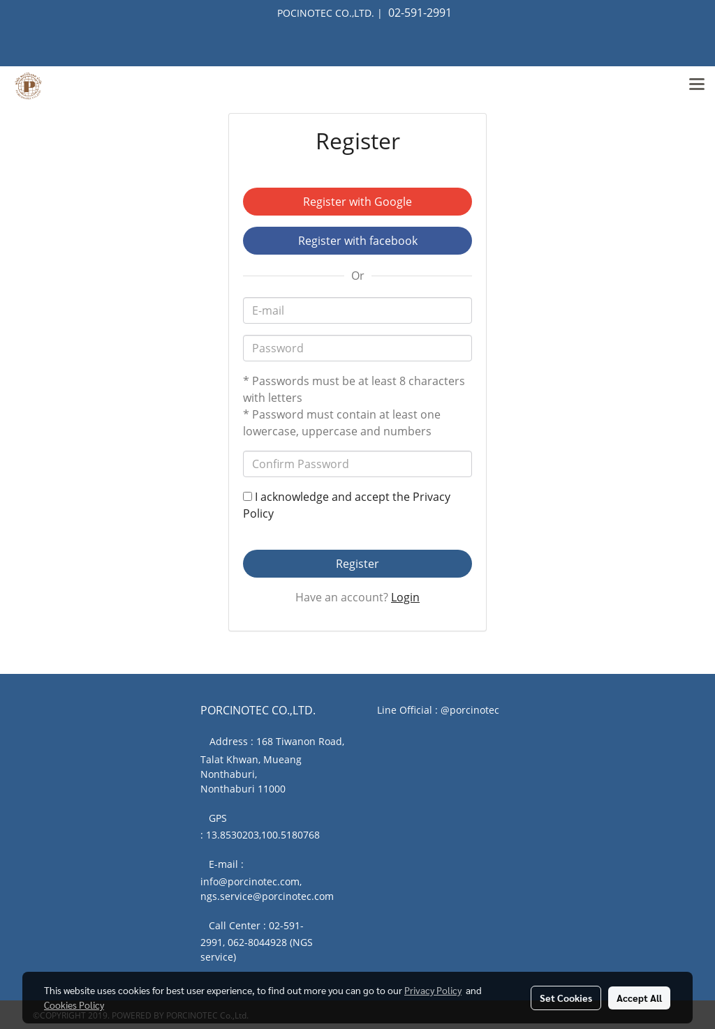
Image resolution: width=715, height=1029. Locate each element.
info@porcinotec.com (250, 881)
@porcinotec (470, 709)
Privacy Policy (433, 990)
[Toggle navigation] (696, 85)
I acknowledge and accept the (346, 505)
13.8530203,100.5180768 (263, 834)
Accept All (639, 997)
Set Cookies (566, 997)
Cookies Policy (74, 1004)
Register (357, 563)
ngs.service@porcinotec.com (267, 896)
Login (405, 597)
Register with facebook (358, 240)
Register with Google (357, 201)
